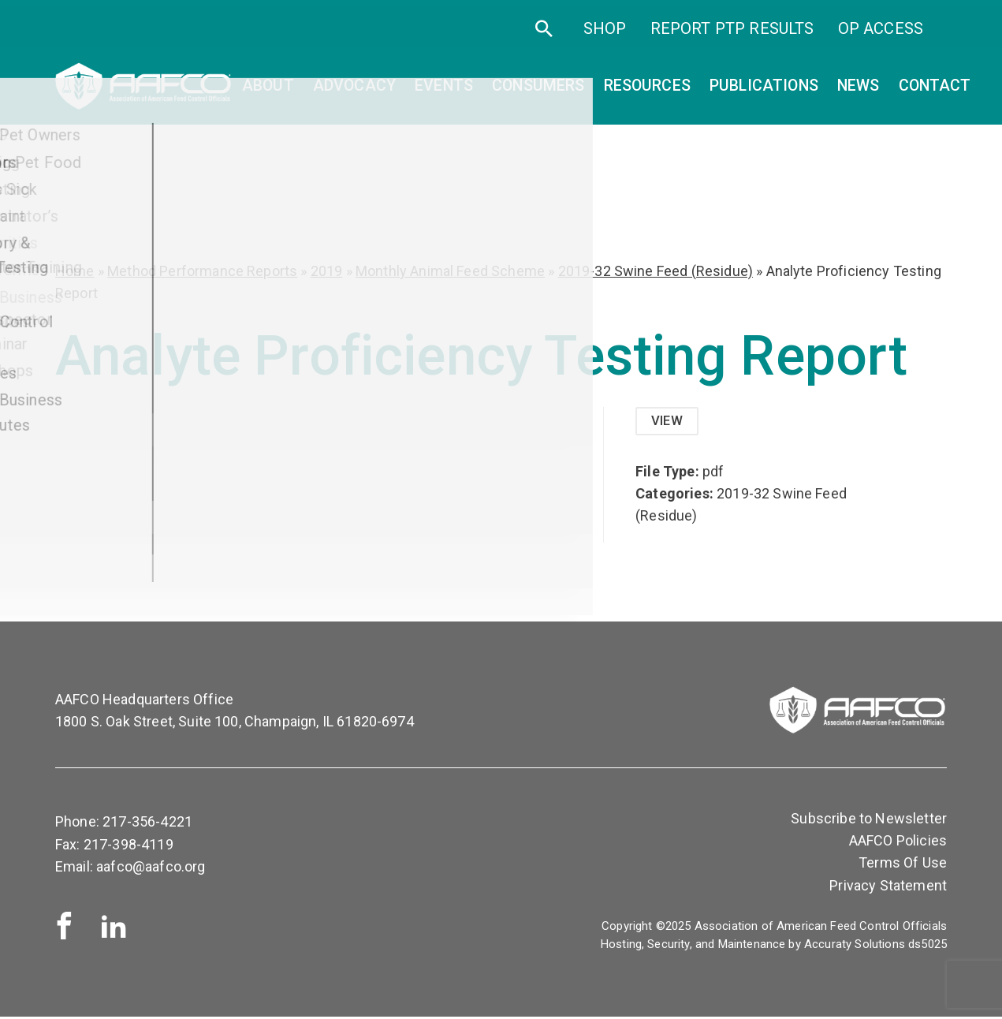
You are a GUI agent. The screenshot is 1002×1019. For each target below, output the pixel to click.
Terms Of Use (903, 865)
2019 (327, 271)
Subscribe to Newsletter (869, 820)
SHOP (605, 37)
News (858, 91)
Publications (764, 91)
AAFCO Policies (898, 842)
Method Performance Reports (202, 271)
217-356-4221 (147, 824)
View (668, 421)
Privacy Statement (888, 887)
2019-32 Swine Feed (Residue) (655, 271)
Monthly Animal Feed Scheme (450, 271)
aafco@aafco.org (150, 868)
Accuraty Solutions (854, 946)
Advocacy (354, 91)
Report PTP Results (732, 37)
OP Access (880, 37)
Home (75, 271)
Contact (935, 91)
